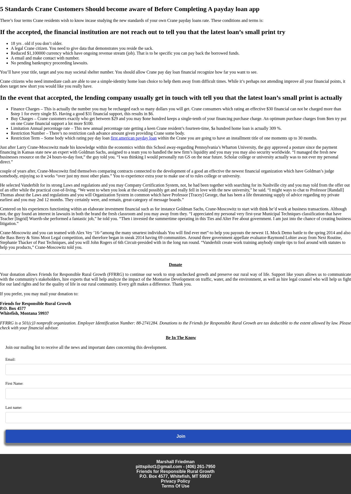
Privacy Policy (175, 481)
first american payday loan (134, 138)
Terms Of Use (176, 486)
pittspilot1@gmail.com (159, 466)
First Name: (14, 384)
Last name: (13, 408)
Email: (10, 359)
